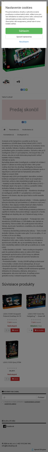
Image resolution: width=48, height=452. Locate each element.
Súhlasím (24, 30)
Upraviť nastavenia (24, 37)
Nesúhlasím (24, 42)
